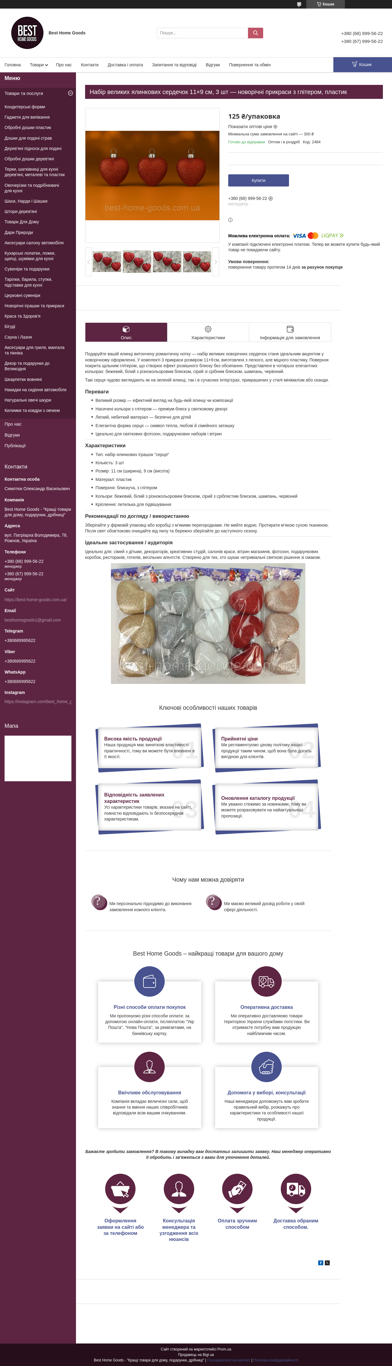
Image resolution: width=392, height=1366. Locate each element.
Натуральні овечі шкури (28, 400)
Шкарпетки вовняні (23, 379)
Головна (13, 64)
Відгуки (213, 64)
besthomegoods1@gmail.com (33, 620)
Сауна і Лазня (18, 337)
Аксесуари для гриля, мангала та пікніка (34, 350)
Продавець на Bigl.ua (196, 1355)
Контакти (89, 64)
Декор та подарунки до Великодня (27, 366)
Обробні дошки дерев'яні (29, 158)
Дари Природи (19, 232)
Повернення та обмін (250, 64)
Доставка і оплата (125, 64)
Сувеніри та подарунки (27, 269)
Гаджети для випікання (27, 117)
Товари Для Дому (22, 221)
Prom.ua (224, 1349)
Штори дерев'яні (21, 211)
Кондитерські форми (25, 106)
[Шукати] (255, 33)
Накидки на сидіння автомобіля (36, 389)
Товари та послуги (24, 93)
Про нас (64, 64)
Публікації (15, 445)
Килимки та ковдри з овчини (32, 410)
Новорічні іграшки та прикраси (34, 305)
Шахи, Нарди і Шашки (26, 201)
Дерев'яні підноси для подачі (33, 148)
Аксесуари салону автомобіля (34, 242)
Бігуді (10, 326)
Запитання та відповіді (174, 64)
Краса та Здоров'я (22, 316)
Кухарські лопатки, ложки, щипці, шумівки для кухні (30, 256)
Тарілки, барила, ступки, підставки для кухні (28, 282)
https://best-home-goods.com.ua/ (36, 599)
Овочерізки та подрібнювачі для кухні (32, 188)
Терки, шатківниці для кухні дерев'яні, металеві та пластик (35, 172)
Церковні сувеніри (22, 295)
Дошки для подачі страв (28, 138)
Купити (259, 180)
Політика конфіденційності (275, 1360)
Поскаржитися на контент (228, 1360)
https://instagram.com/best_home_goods (43, 701)
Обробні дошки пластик (28, 127)
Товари (37, 64)
